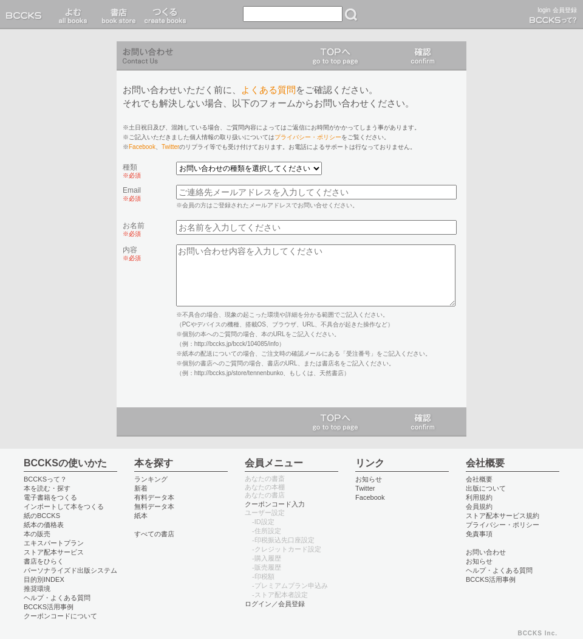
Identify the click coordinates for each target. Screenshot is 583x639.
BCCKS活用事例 (48, 606)
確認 (422, 56)
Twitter (170, 146)
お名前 (134, 229)
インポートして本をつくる (64, 506)
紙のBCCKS (42, 515)
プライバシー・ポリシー (307, 137)
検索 (351, 14)
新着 (141, 488)
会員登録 (565, 10)
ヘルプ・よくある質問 (57, 597)
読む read (73, 14)
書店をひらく (44, 561)
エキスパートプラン (54, 543)
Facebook (142, 146)
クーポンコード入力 (275, 504)
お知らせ (368, 479)
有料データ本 (154, 497)
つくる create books (165, 14)
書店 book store (117, 14)
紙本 (141, 515)
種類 (132, 171)
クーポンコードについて (60, 616)
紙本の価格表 (44, 524)
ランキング (151, 479)
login (543, 10)
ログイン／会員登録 (275, 603)
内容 (132, 253)
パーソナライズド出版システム (70, 570)
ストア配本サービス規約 (502, 515)
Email (132, 194)
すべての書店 (154, 533)
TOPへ (335, 56)
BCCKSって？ (45, 479)
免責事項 (479, 533)
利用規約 (479, 497)
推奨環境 (37, 588)
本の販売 (37, 533)
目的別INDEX (44, 579)
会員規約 (479, 506)
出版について (486, 488)
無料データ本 (154, 506)
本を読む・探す (47, 488)
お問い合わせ (486, 552)
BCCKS (26, 14)
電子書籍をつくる (50, 497)
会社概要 (479, 479)
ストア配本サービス (54, 552)
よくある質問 (268, 90)
